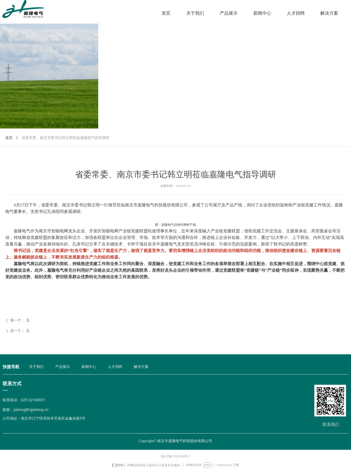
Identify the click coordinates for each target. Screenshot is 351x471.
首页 (9, 138)
